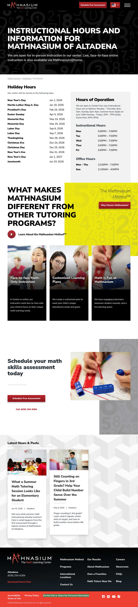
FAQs (119, 574)
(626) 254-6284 (16, 575)
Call (26, 409)
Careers (120, 559)
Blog (118, 581)
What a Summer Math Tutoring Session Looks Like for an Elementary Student (26, 491)
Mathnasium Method (72, 559)
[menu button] (115, 5)
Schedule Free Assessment (93, 5)
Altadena (26, 78)
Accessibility (14, 595)
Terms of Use (14, 598)
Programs (65, 566)
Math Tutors (99, 581)
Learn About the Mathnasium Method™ (37, 234)
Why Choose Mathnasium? (114, 205)
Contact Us (66, 584)
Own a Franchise (96, 574)
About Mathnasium (98, 566)
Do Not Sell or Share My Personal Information (66, 595)
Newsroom (122, 566)
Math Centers (14, 78)
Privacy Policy (32, 595)
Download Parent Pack (19, 581)
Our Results (94, 559)
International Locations (67, 575)
